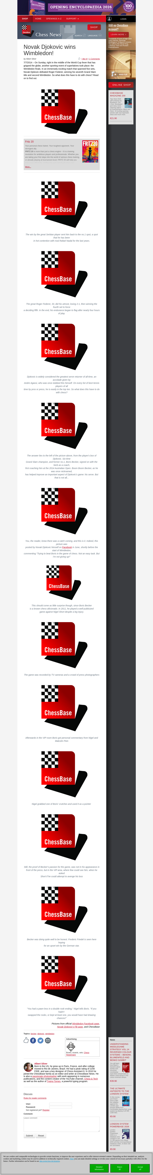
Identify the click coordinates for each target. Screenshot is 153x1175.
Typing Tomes (53, 1081)
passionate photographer (44, 1076)
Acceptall (140, 1168)
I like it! (84, 59)
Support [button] (72, 19)
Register (46, 1110)
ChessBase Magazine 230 (117, 94)
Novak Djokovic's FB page (70, 1027)
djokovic (40, 1034)
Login (123, 19)
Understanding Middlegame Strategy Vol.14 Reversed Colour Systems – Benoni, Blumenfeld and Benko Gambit (120, 1052)
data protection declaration (49, 1161)
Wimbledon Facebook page (85, 1023)
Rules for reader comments (35, 1098)
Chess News (48, 34)
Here (72, 1159)
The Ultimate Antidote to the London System (119, 1091)
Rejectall (119, 1168)
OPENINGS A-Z (54, 19)
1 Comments (94, 59)
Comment (28, 1114)
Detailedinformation (99, 1168)
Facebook (67, 547)
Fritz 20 (29, 141)
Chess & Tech (91, 1079)
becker (33, 1034)
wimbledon (49, 1034)
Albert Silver (40, 1063)
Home (38, 19)
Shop (25, 19)
